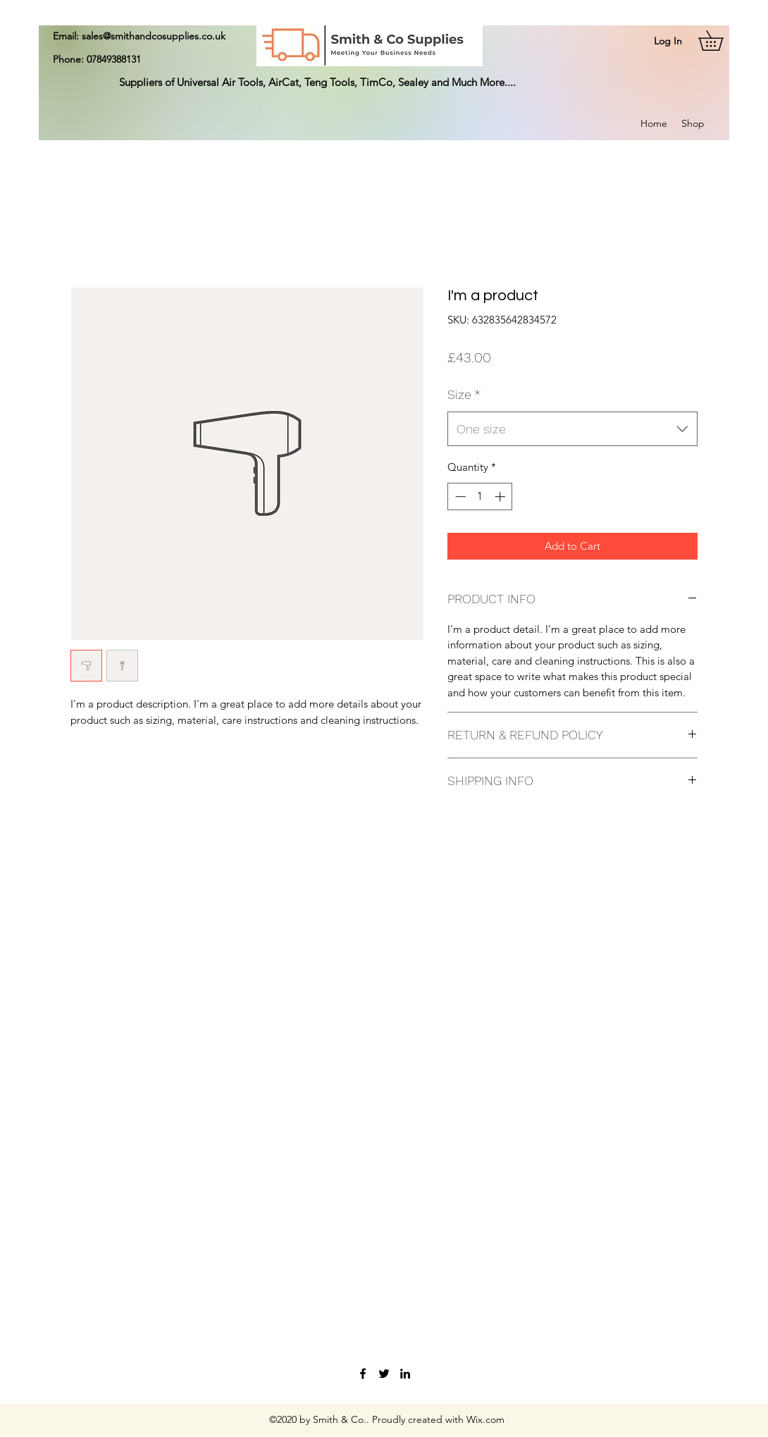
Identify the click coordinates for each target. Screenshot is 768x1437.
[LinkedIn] (405, 1374)
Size (464, 394)
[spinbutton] (480, 496)
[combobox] (572, 429)
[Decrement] (459, 496)
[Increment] (501, 496)
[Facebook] (363, 1374)
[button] (720, 40)
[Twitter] (384, 1374)
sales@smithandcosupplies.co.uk (153, 36)
